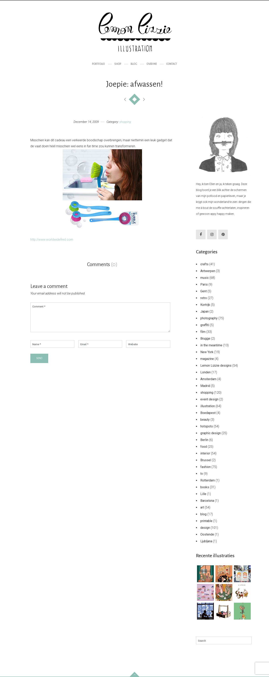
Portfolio (98, 64)
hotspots (206, 426)
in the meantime (211, 345)
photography (209, 318)
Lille (203, 494)
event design (209, 399)
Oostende (207, 534)
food (203, 446)
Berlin (204, 440)
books (204, 487)
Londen (205, 372)
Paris (204, 284)
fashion (205, 467)
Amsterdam (208, 379)
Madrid (205, 386)
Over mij (152, 64)
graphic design (210, 433)
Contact (171, 64)
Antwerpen (207, 271)
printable (206, 521)
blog (203, 514)
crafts (204, 264)
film (203, 332)
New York (206, 352)
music (204, 278)
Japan (204, 311)
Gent (203, 291)
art (202, 507)
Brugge (205, 338)
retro (203, 298)
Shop (117, 64)
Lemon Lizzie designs (216, 365)
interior (205, 453)
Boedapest (208, 413)
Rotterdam (207, 480)
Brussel (205, 460)
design (205, 528)
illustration (207, 406)
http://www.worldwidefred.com (51, 239)
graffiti (204, 325)
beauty (205, 419)
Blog (134, 64)
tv (201, 474)
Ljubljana (206, 541)
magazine (207, 359)
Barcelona (207, 501)
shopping (125, 122)
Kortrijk (205, 305)
